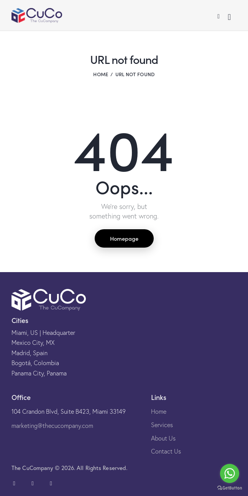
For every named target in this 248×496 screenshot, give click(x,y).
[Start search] (229, 17)
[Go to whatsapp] (229, 473)
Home (100, 74)
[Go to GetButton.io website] (229, 488)
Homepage (124, 238)
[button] (218, 15)
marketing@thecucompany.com (52, 425)
